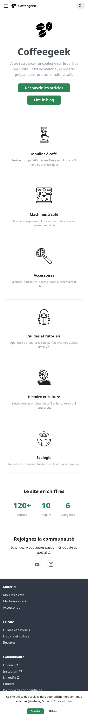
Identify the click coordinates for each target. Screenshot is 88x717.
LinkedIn (11, 677)
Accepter (35, 711)
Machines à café (14, 601)
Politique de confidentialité (22, 690)
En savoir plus (63, 701)
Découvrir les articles (44, 87)
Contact (8, 684)
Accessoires (11, 607)
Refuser (53, 711)
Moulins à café (13, 595)
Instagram (12, 671)
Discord (10, 665)
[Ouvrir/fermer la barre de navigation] (6, 6)
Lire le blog (44, 100)
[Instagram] (51, 564)
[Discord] (37, 564)
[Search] (80, 6)
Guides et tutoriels (16, 630)
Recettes (9, 642)
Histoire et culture (16, 636)
